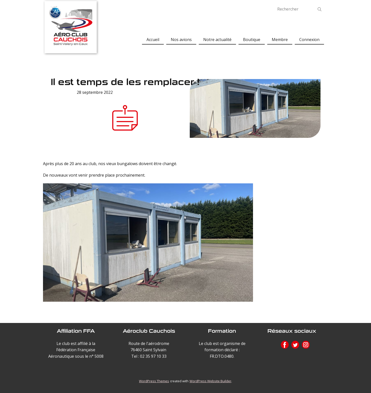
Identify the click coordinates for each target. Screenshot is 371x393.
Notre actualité (217, 39)
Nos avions (181, 39)
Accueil (152, 39)
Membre (280, 39)
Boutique (251, 39)
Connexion (309, 39)
